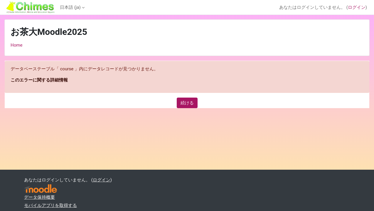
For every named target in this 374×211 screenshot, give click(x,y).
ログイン (356, 7)
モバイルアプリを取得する (50, 205)
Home (16, 45)
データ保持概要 (39, 197)
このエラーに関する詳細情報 (39, 80)
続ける (187, 103)
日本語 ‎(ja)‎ (70, 7)
